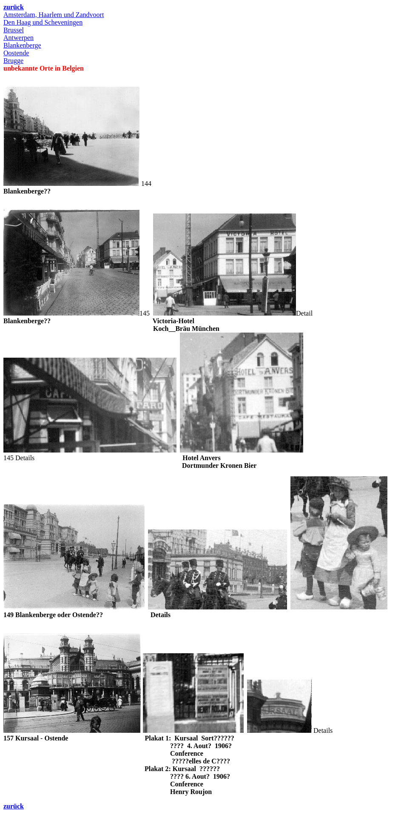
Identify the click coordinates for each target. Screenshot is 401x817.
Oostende (16, 53)
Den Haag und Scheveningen (42, 22)
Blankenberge (22, 45)
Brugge (13, 60)
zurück (13, 7)
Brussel (13, 30)
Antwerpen (18, 37)
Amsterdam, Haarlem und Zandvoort (53, 14)
